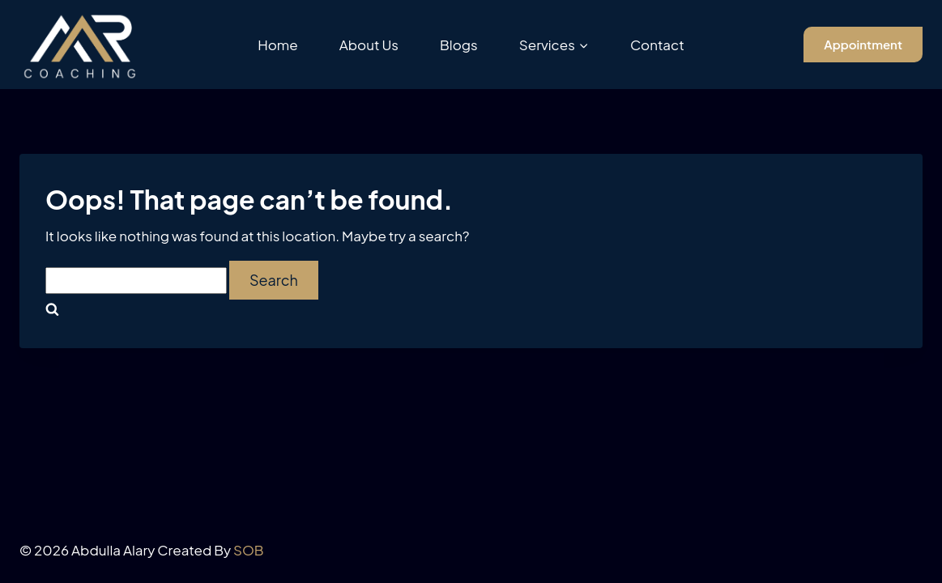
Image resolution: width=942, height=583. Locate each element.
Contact (657, 44)
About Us (369, 44)
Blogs (459, 44)
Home (278, 44)
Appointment (863, 44)
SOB (248, 550)
